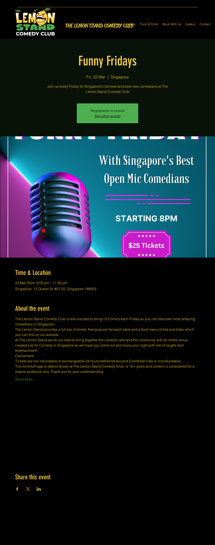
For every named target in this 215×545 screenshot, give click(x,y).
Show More (24, 379)
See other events (108, 116)
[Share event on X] (28, 489)
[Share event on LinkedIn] (39, 489)
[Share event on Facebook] (17, 489)
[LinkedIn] (114, 542)
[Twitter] (107, 542)
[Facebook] (101, 542)
